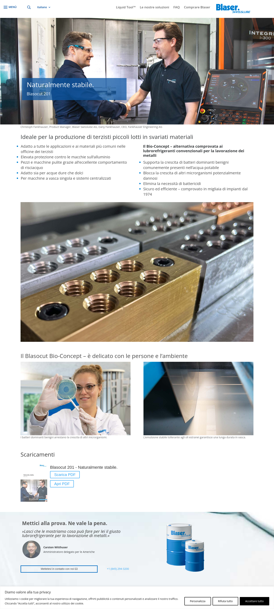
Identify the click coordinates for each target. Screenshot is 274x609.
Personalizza (197, 601)
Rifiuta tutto (225, 601)
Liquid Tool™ (126, 7)
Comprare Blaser (197, 7)
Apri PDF (62, 484)
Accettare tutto (254, 601)
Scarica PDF (65, 475)
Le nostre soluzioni (154, 7)
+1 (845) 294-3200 (118, 569)
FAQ (176, 7)
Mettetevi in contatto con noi (57, 568)
